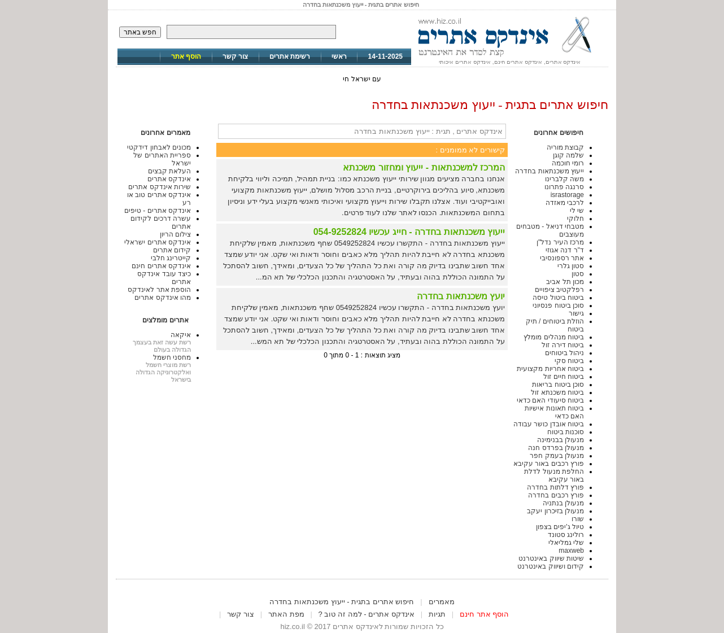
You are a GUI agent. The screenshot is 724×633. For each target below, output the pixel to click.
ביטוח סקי (569, 361)
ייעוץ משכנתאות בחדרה (549, 171)
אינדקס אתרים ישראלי (157, 242)
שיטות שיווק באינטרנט (551, 558)
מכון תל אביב (565, 282)
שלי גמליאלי (566, 543)
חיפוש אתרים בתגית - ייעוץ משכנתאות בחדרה (341, 601)
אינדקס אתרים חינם (161, 266)
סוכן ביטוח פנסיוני (558, 305)
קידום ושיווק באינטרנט (550, 566)
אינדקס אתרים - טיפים (157, 211)
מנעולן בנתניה (563, 503)
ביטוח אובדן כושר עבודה (548, 424)
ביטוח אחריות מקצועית (550, 369)
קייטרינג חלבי (171, 258)
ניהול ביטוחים (564, 353)
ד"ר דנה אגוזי (565, 250)
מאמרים (442, 601)
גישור (576, 313)
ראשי (339, 56)
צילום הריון (175, 234)
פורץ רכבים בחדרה (556, 495)
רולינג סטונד (566, 535)
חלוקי (575, 218)
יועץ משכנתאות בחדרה (461, 296)
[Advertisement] (362, 591)
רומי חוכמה (568, 163)
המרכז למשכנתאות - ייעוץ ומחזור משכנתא (424, 167)
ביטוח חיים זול (563, 377)
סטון (578, 274)
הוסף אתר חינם (484, 614)
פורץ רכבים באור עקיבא (548, 464)
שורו (578, 519)
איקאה (181, 335)
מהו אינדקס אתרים (162, 298)
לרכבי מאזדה (565, 203)
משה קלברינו (564, 179)
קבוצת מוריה (565, 147)
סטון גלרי (570, 266)
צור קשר (235, 56)
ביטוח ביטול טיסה (558, 298)
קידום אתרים (172, 250)
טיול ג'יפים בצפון (560, 527)
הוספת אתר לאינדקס (159, 290)
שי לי (577, 211)
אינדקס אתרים (169, 179)
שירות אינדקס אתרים (159, 187)
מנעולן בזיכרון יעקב (555, 511)
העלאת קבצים (169, 171)
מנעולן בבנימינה (560, 440)
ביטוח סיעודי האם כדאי (550, 400)
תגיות (437, 614)
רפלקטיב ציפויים (559, 290)
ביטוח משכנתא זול (557, 392)
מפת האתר (286, 614)
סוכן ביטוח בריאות (558, 384)
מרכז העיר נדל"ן (560, 242)
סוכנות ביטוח (565, 432)
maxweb (571, 551)
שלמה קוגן (568, 155)
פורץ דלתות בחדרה (555, 487)
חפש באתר (140, 32)
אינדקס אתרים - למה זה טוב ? (367, 614)
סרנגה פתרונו (564, 187)
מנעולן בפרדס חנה (556, 448)
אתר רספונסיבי (562, 258)
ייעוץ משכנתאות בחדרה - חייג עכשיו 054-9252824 (409, 232)
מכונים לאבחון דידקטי (159, 147)
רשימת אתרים (289, 56)
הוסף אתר (186, 56)
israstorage (567, 195)
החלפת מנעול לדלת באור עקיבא (554, 475)
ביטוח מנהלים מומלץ (554, 337)
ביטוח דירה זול (563, 345)
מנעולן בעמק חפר (557, 456)
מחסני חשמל (172, 357)
